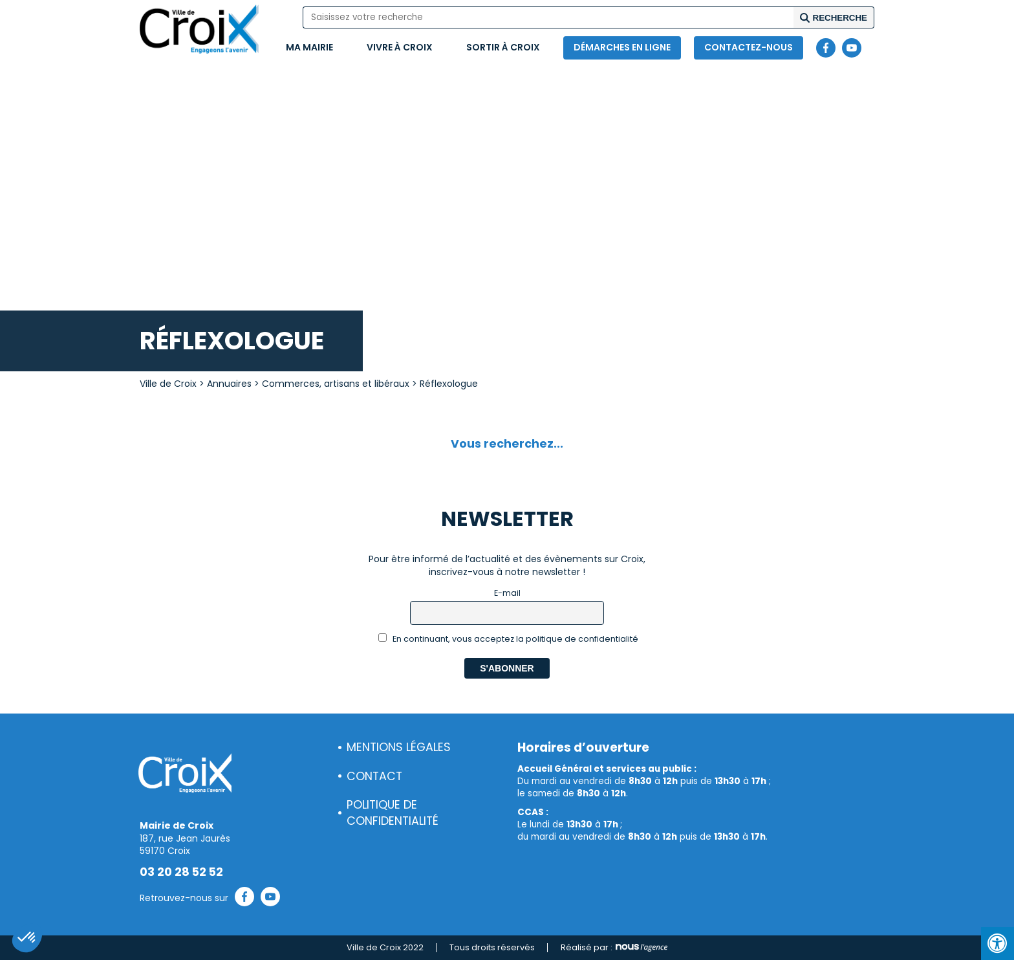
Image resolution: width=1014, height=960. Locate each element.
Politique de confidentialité (392, 813)
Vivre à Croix (400, 47)
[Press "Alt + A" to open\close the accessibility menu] (997, 943)
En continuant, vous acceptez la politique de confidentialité (508, 638)
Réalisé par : (614, 947)
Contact (374, 776)
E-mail (507, 592)
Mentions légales (399, 747)
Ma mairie (309, 47)
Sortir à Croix (503, 47)
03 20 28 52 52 (181, 872)
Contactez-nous (748, 47)
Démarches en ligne (622, 47)
